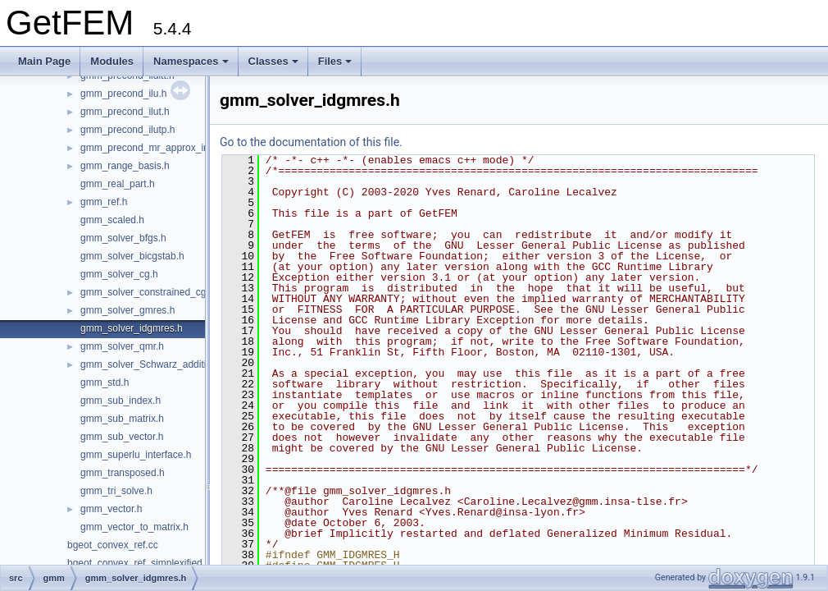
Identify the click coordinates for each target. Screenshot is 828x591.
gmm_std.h (104, 382)
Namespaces (191, 61)
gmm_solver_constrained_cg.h (147, 292)
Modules (112, 61)
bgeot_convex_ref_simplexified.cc (141, 563)
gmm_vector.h (111, 509)
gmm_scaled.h (112, 220)
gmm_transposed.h (122, 473)
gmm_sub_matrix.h (122, 418)
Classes (273, 61)
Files (335, 61)
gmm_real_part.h (117, 184)
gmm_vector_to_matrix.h (134, 527)
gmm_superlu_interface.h (135, 454)
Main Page (44, 61)
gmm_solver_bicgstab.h (132, 256)
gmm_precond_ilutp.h (127, 129)
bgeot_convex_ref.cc (112, 545)
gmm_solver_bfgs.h (123, 238)
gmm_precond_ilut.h (125, 111)
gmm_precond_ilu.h (123, 93)
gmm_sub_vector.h (121, 436)
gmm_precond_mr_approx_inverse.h (160, 147)
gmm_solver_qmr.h (122, 346)
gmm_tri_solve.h (116, 491)
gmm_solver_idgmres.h (131, 328)
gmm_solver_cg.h (119, 274)
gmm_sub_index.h (120, 400)
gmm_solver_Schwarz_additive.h (152, 364)
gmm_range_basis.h (125, 166)
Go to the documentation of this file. (311, 142)
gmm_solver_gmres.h (127, 310)
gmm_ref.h (103, 202)
